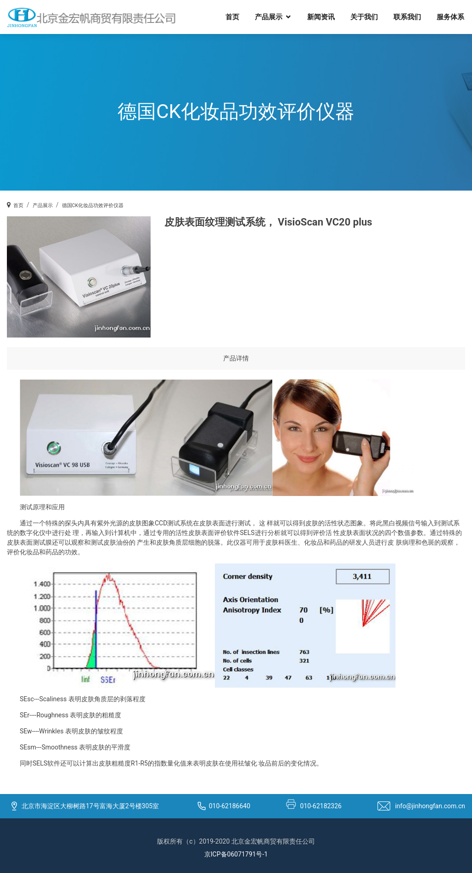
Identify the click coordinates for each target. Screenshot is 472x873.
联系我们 (413, 16)
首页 (239, 16)
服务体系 (457, 16)
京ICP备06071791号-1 (236, 854)
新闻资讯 (327, 16)
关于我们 (370, 16)
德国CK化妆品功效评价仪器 (93, 205)
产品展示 (275, 16)
